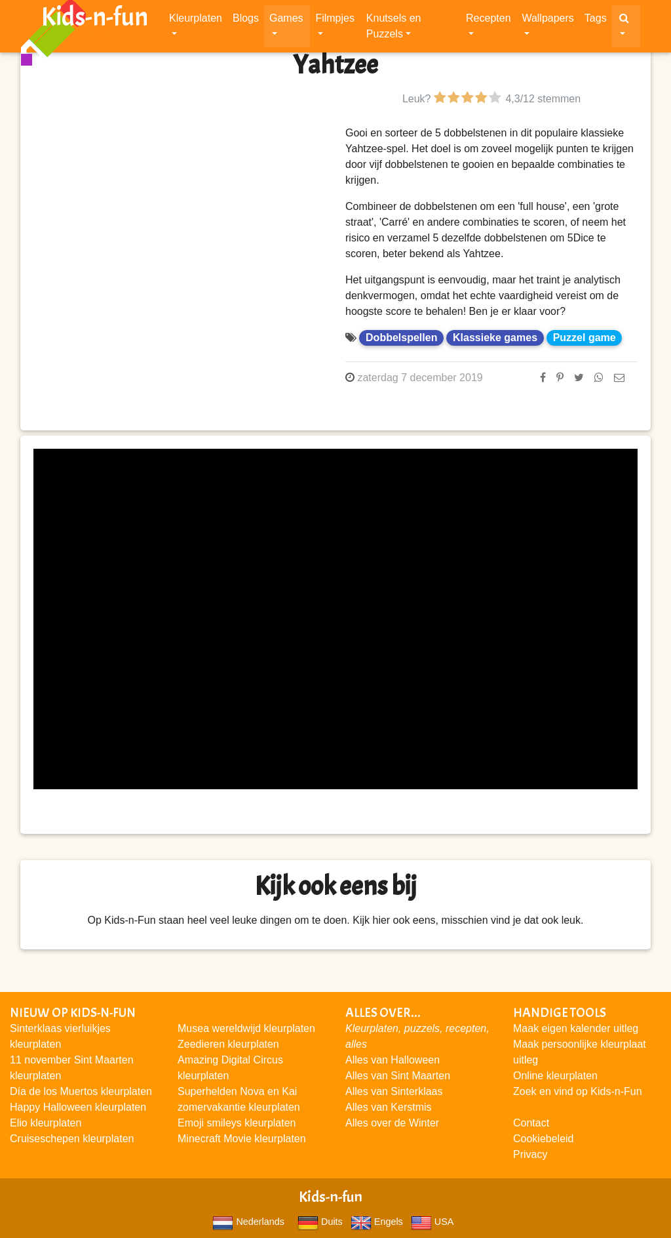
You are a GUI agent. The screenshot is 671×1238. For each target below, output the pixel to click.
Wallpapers (547, 20)
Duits (320, 1221)
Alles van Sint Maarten (397, 1075)
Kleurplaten (195, 20)
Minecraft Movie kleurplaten (242, 1138)
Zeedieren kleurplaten (228, 1044)
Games (286, 20)
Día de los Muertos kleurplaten (81, 1091)
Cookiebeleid (543, 1138)
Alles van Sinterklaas (394, 1091)
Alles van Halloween (392, 1059)
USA (432, 1221)
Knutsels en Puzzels (393, 28)
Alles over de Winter (392, 1122)
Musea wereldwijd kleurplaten (246, 1028)
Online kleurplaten (555, 1075)
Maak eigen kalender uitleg (575, 1028)
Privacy (530, 1154)
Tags (596, 20)
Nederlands (248, 1221)
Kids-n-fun (94, 19)
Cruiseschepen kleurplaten (72, 1138)
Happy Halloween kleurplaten (78, 1107)
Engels (377, 1221)
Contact (531, 1122)
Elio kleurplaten (45, 1122)
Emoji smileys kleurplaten (237, 1122)
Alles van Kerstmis (388, 1107)
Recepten (488, 20)
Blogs (246, 20)
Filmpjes (335, 20)
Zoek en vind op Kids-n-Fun (577, 1091)
